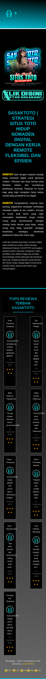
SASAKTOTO (7, 174)
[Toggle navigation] (2, 20)
